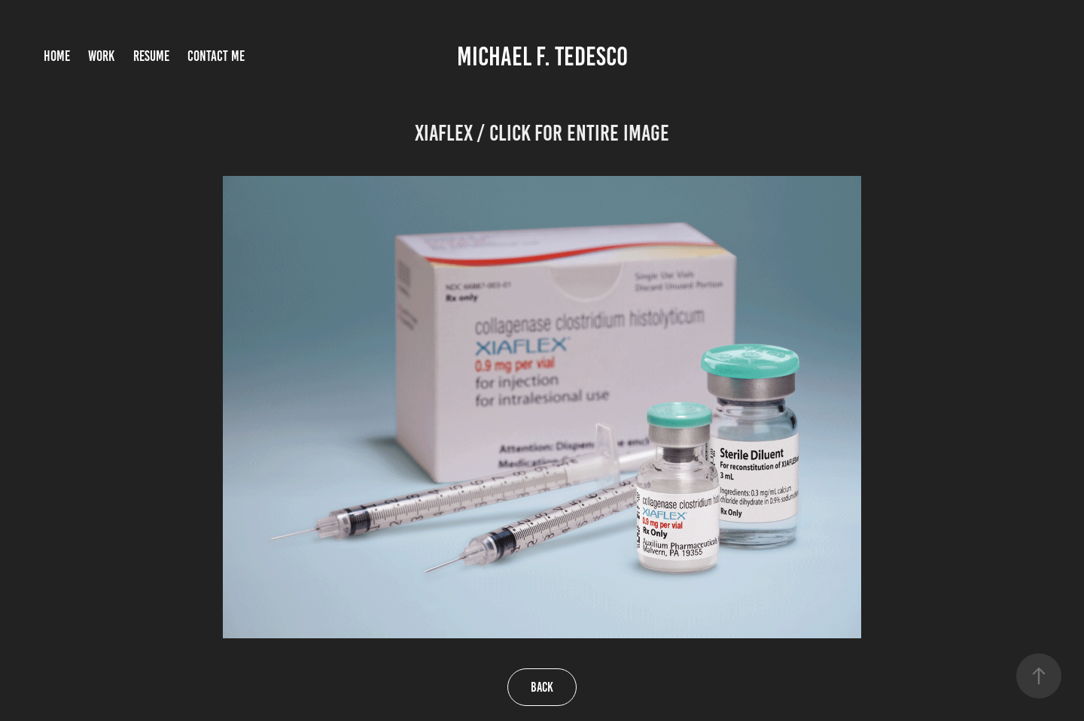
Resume (151, 56)
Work (101, 56)
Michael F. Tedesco (542, 56)
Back (542, 687)
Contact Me (216, 56)
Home (57, 56)
